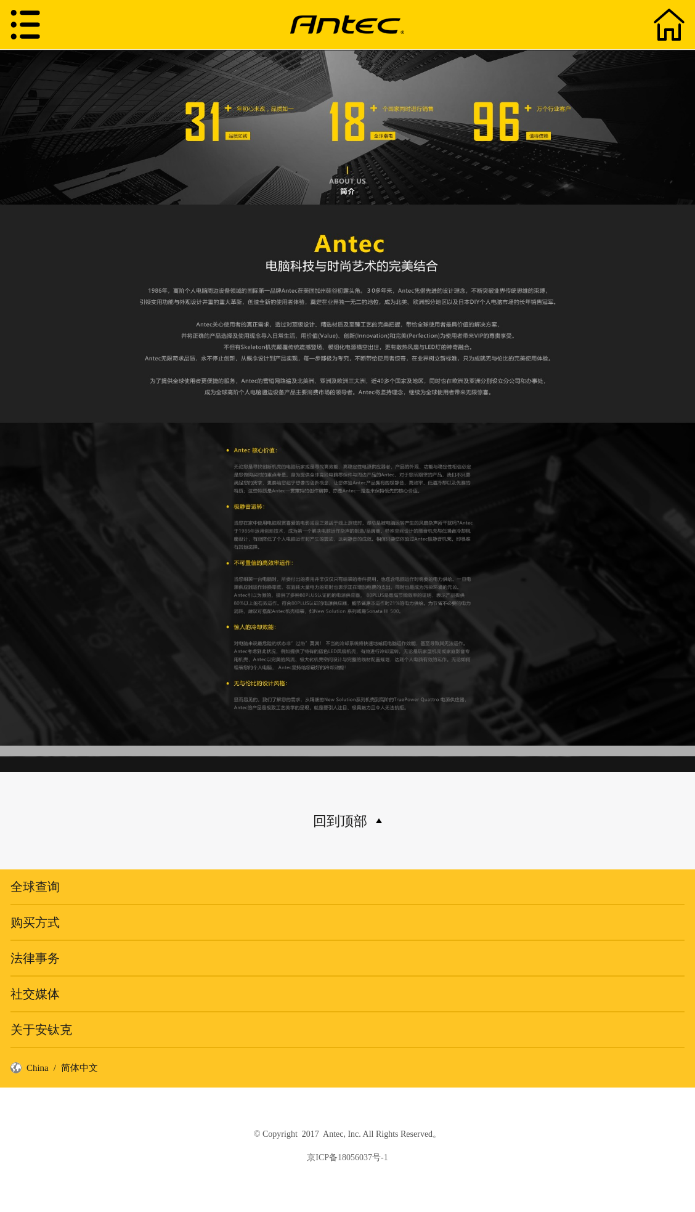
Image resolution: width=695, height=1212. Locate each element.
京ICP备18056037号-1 (347, 1157)
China (37, 1068)
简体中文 (79, 1068)
